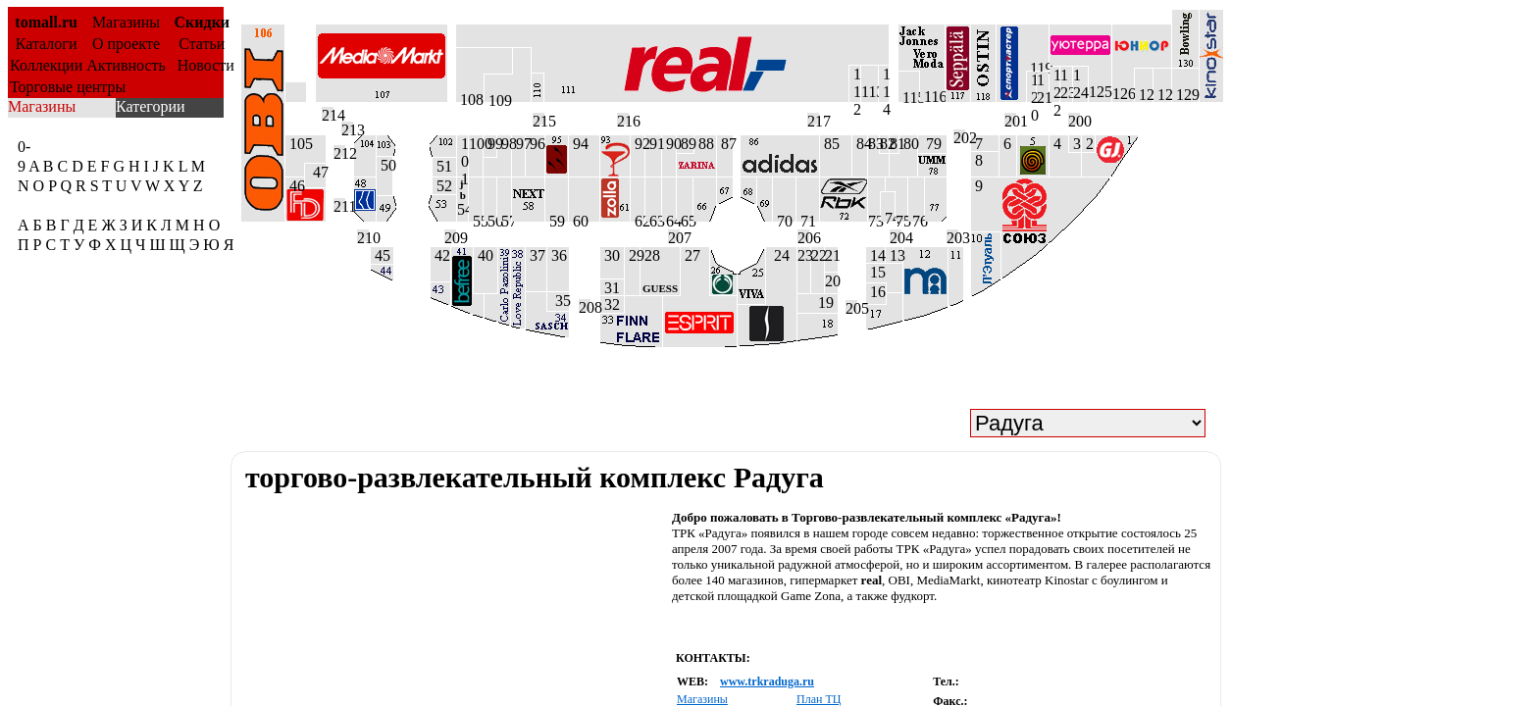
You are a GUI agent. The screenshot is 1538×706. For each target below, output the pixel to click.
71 (806, 217)
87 (725, 143)
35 (558, 300)
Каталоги (46, 43)
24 (778, 255)
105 (299, 143)
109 (498, 97)
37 (535, 255)
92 (637, 143)
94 (579, 143)
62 (637, 217)
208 (584, 305)
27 (690, 255)
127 (1144, 94)
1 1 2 (854, 84)
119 (1037, 65)
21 (831, 255)
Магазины (126, 22)
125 (1100, 83)
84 (859, 143)
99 (490, 143)
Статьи (202, 43)
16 (876, 291)
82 (884, 143)
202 (959, 135)
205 (851, 306)
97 (518, 143)
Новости (202, 65)
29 (632, 255)
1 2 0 (1031, 87)
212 (339, 151)
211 (339, 204)
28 (660, 270)
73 (874, 217)
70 (783, 217)
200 (1074, 119)
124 (1080, 84)
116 (932, 95)
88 (704, 143)
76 (916, 217)
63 (653, 217)
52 (442, 185)
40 (483, 255)
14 (875, 255)
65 (684, 217)
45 (380, 255)
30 (610, 255)
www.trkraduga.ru (767, 681)
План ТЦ (818, 699)
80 (908, 143)
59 (555, 217)
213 (347, 127)
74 (888, 216)
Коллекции (46, 65)
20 (831, 281)
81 (894, 143)
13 (894, 255)
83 (873, 143)
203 (952, 235)
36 (557, 255)
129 (1185, 94)
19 (828, 302)
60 (579, 217)
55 (476, 217)
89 (685, 143)
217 (813, 119)
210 (363, 235)
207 (674, 235)
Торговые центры (68, 86)
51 (442, 166)
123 (1066, 84)
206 (803, 235)
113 (869, 91)
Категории (150, 106)
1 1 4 (884, 84)
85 (830, 143)
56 (490, 217)
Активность (126, 65)
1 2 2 (1054, 84)
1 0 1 (462, 155)
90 (669, 143)
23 (803, 255)
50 (384, 165)
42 (440, 255)
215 (538, 119)
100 (476, 143)
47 (315, 172)
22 (817, 255)
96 (535, 143)
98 (504, 143)
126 (1123, 85)
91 (653, 143)
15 (876, 272)
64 (669, 217)
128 (1162, 94)
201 (1010, 119)
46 (294, 182)
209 (450, 235)
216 (623, 119)
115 (908, 95)
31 (610, 287)
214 (327, 113)
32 (610, 304)
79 (930, 143)
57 (504, 217)
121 (1043, 87)
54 (462, 197)
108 (470, 96)
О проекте (126, 43)
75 (901, 217)
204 (895, 235)
